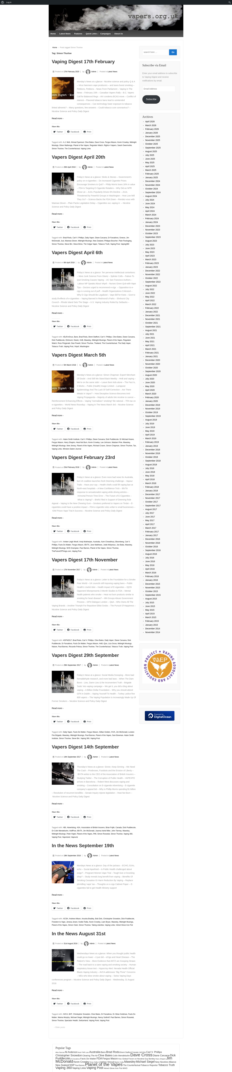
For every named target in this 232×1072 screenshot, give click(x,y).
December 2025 (152, 136)
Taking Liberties (98, 925)
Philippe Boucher (111, 241)
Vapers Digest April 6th (77, 252)
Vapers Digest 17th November (85, 559)
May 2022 (149, 297)
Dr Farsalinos (113, 238)
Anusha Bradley (88, 919)
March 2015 (150, 617)
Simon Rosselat (103, 834)
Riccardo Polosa (75, 647)
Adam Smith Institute (71, 439)
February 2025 (152, 174)
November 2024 (152, 185)
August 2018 (151, 464)
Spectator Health (71, 1020)
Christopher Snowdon (111, 919)
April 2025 (150, 166)
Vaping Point (94, 1020)
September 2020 (153, 371)
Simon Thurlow (58, 149)
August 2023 (151, 241)
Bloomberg (119, 542)
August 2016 (151, 554)
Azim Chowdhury (107, 542)
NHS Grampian (73, 548)
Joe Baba (120, 545)
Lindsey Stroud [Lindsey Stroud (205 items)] (106, 1062)
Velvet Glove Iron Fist (124, 925)
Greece (122, 238)
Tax (134, 446)
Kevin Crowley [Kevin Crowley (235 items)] (81, 1061)
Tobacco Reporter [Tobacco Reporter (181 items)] (149, 1065)
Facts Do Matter (64, 545)
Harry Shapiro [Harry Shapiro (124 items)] (161, 1059)
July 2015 (149, 602)
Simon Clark (73, 925)
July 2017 (149, 513)
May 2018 (149, 476)
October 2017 (151, 502)
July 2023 (149, 244)
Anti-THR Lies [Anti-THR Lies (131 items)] (83, 1052)
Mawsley (87, 340)
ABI (64, 827)
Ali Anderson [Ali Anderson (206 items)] (71, 1052)
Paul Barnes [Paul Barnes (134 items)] (80, 1065)
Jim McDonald (121, 732)
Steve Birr (68, 244)
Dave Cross (99, 142)
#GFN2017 (67, 640)
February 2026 (152, 129)
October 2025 (151, 144)
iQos (105, 643)
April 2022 (150, 300)
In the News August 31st (78, 933)
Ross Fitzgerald (64, 343)
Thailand (97, 343)
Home (53, 34)
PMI (94, 834)
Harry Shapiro (69, 442)
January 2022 (151, 312)
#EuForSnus (68, 337)
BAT (70, 1014)
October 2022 (151, 278)
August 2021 (151, 330)
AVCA (65, 1014)
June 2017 (150, 517)
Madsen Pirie (117, 442)
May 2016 (149, 565)
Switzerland (83, 1020)
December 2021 (152, 315)
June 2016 (150, 561)
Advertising (71, 827)
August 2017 (151, 509)
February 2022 (152, 308)
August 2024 (151, 196)
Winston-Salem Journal (72, 449)
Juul (62, 241)
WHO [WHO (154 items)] (125, 1068)
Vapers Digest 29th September (85, 655)
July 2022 (149, 289)
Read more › (57, 118)
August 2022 (151, 285)
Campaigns (105, 34)
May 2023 (149, 252)
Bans (76, 337)
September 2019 (153, 416)
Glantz (76, 340)
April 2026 (150, 121)
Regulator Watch (96, 145)
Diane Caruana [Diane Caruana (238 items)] (161, 1055)
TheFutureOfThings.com (61, 551)
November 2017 (152, 498)
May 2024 (149, 207)
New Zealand (98, 241)
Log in (8, 2)
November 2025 (152, 140)
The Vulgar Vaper (90, 244)
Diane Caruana (101, 238)
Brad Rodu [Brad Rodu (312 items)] (113, 1051)
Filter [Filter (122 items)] (120, 1059)
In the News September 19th (83, 845)
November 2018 (152, 453)
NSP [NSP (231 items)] (72, 1065)
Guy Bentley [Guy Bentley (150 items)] (150, 1059)
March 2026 (150, 125)
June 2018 (150, 472)
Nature (54, 647)
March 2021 (150, 349)
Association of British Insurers (93, 827)
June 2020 (150, 382)
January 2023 (151, 267)
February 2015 (152, 621)
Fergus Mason (110, 142)
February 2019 (152, 442)
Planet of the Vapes (81, 145)
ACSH (65, 919)
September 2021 (153, 326)
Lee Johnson (106, 442)
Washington (84, 346)
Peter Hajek (71, 834)
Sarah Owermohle (124, 145)
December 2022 (152, 271)
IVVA (113, 732)
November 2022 (152, 274)
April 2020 (150, 390)
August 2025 (151, 151)
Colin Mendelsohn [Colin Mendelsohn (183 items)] (121, 1055)
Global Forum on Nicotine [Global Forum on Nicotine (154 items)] (133, 1059)
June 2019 (150, 427)
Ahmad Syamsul (77, 142)
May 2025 (149, 162)
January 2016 (151, 580)
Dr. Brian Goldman (120, 1014)
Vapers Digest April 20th (78, 157)
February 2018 (152, 487)
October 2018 (151, 457)
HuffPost (72, 831)
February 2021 (152, 353)
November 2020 (152, 364)
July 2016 (149, 557)
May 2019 (149, 431)
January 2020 (151, 401)
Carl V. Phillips (78, 238)
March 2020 (150, 394)
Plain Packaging (125, 241)
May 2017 (149, 520)
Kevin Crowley (123, 142)
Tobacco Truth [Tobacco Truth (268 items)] (166, 1065)
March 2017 (150, 528)
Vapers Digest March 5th (79, 355)
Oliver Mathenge (65, 145)
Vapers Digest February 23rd (83, 457)
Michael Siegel (76, 1017)
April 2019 (150, 435)
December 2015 (152, 584)
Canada (119, 827)
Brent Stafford (93, 337)
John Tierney (116, 831)
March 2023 (150, 259)
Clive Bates (89, 142)
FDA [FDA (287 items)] (99, 1058)
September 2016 (153, 550)
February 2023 (152, 263)
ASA (78, 827)
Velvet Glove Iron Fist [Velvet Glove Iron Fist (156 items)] (113, 1068)
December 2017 (152, 494)
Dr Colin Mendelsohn (60, 831)
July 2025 (149, 155)
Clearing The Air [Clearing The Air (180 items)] (90, 1055)
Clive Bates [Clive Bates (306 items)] (105, 1055)
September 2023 (153, 237)
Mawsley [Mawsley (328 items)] (130, 1061)
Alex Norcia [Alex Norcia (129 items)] (59, 1052)
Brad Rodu (67, 238)
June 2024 (150, 203)
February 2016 (152, 576)
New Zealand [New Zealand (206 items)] (62, 1065)
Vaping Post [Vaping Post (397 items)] (94, 1067)
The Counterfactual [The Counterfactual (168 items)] (132, 1065)
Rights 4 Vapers (110, 145)
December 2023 (152, 226)
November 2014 (152, 632)
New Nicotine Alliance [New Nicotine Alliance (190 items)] (165, 1062)
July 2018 (149, 468)
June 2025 (150, 159)
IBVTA (86, 545)
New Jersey (71, 446)
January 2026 (151, 133)
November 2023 (152, 230)
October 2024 (151, 189)
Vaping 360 (85, 738)
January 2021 (151, 356)
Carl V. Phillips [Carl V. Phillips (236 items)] (154, 1052)
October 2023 (151, 233)
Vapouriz (74, 837)
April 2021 (150, 345)
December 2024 (152, 181)
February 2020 (152, 397)
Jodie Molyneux (109, 545)
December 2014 (152, 628)
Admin (90, 72)
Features (78, 34)
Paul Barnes (84, 548)
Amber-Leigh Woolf (70, 542)
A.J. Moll (66, 142)
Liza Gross (112, 643)
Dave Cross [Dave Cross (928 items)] (141, 1054)
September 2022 (153, 282)
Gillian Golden (104, 732)
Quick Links (91, 34)
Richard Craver (99, 446)
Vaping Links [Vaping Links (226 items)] (79, 1068)
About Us (118, 34)
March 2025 (150, 170)
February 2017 (152, 531)
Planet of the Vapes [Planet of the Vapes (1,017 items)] (104, 1064)
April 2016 (150, 569)
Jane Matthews (96, 545)
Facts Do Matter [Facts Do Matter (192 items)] (88, 1058)
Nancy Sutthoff (104, 1017)
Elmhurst (69, 340)
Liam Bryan (106, 922)
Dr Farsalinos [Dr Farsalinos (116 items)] (75, 1059)
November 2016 (152, 543)
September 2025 (153, 148)
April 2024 (150, 211)
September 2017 (153, 505)
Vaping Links (86, 149)
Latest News (65, 34)
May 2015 (149, 610)
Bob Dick (98, 919)
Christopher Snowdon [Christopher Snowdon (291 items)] (68, 1055)
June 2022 (150, 293)
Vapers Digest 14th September (85, 746)
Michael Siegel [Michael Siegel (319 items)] (145, 1061)
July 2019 (149, 423)
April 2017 (150, 524)
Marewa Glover (71, 241)
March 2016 (150, 572)
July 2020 (149, 379)
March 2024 (150, 215)
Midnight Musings (85, 241)
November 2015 (152, 587)
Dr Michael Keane (127, 439)
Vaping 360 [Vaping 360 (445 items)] (63, 1068)
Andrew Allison (75, 919)
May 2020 (149, 386)
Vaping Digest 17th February (83, 61)
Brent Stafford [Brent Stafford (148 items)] (126, 1052)
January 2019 (151, 446)
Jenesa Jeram (72, 922)
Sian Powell (75, 343)
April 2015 (150, 613)
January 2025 (151, 177)
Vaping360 (125, 244)
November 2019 (152, 408)
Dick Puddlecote (58, 340)
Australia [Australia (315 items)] (94, 1051)
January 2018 (151, 490)
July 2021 (149, 334)
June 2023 (150, 248)
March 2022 (150, 304)
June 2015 (150, 606)
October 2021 (151, 323)
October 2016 (151, 546)
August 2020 (151, 375)
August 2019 (151, 420)
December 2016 (152, 539)
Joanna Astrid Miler (102, 831)
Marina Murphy (64, 1017)
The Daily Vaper (124, 343)
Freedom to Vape (58, 922)
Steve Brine (78, 244)
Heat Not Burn (81, 442)
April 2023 (150, 256)
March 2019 (150, 438)
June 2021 (150, 338)
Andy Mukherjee (85, 542)
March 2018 (150, 483)
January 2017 (151, 535)
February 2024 (152, 218)
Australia (96, 542)
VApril (76, 346)
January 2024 (151, 222)
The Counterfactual (72, 149)
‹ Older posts (59, 1027)
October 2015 (151, 591)
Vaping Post (115, 244)
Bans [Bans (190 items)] (103, 1052)
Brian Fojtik (110, 827)
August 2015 (151, 598)
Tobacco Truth (103, 244)
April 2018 (150, 479)
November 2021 (152, 319)
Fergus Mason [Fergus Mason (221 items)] (110, 1058)
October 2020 (151, 367)
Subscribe (151, 99)
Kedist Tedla (83, 922)
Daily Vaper (89, 238)
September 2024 (153, 192)
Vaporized (66, 837)
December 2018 (152, 449)
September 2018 (153, 461)
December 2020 (152, 360)
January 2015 (151, 625)
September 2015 (153, 595)
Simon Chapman (112, 446)
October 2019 (151, 412)
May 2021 (149, 341)
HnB (81, 340)
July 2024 (149, 200)
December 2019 (152, 405)
